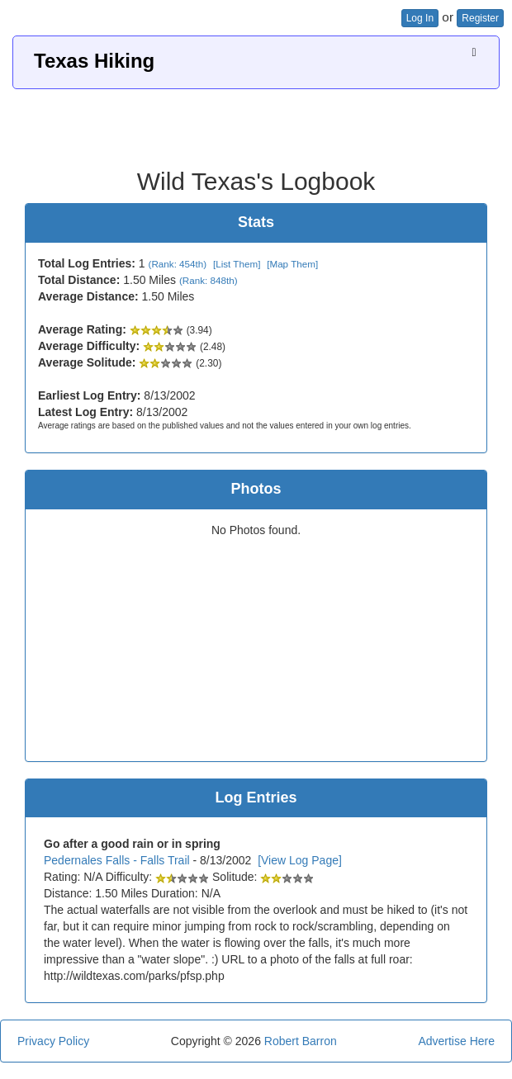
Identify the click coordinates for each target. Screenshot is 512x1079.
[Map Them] (292, 263)
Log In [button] (420, 18)
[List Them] (236, 263)
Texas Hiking (94, 61)
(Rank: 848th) (208, 280)
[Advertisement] (256, 122)
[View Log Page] (300, 860)
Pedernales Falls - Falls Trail (117, 860)
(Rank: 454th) (178, 263)
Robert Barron (300, 1041)
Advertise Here (456, 1041)
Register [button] (480, 18)
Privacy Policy (53, 1041)
